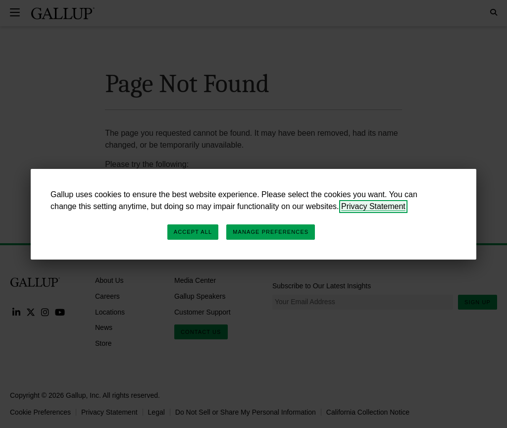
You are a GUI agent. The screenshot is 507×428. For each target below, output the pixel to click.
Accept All (193, 232)
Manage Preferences (270, 232)
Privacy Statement (373, 206)
